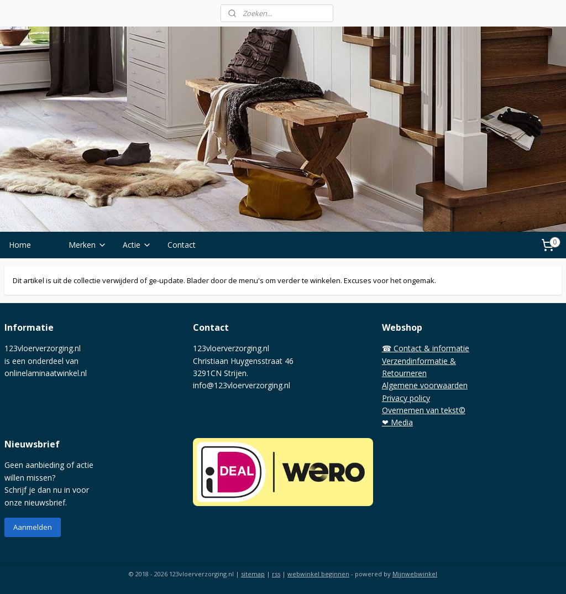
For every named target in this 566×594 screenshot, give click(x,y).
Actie (137, 244)
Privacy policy (406, 398)
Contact (181, 244)
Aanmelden (32, 527)
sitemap (253, 574)
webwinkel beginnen (318, 574)
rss (276, 574)
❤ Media (397, 422)
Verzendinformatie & (419, 361)
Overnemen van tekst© (423, 410)
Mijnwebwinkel (414, 574)
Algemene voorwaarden (425, 385)
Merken (88, 244)
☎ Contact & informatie (425, 348)
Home (20, 244)
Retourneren (404, 373)
